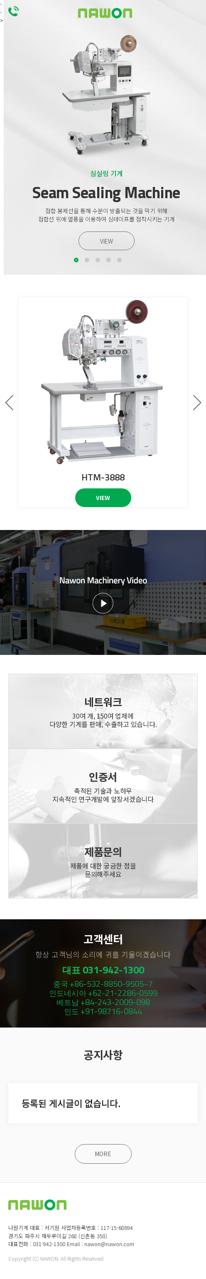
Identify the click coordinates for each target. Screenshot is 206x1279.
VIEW (106, 241)
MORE (103, 1154)
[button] (76, 260)
